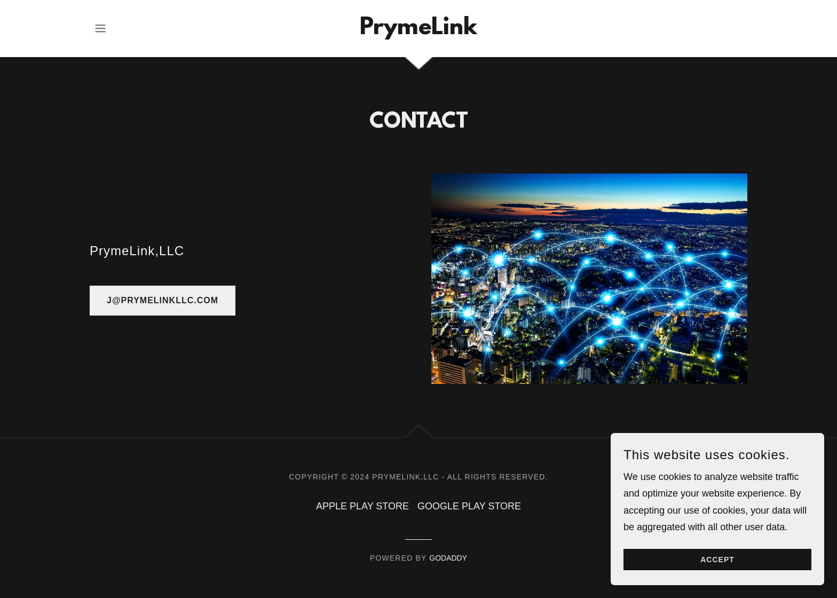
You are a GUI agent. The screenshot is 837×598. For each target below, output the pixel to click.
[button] (100, 28)
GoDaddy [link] (448, 558)
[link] (418, 31)
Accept (717, 559)
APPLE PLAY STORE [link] (362, 506)
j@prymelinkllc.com (162, 300)
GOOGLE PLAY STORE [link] (469, 506)
